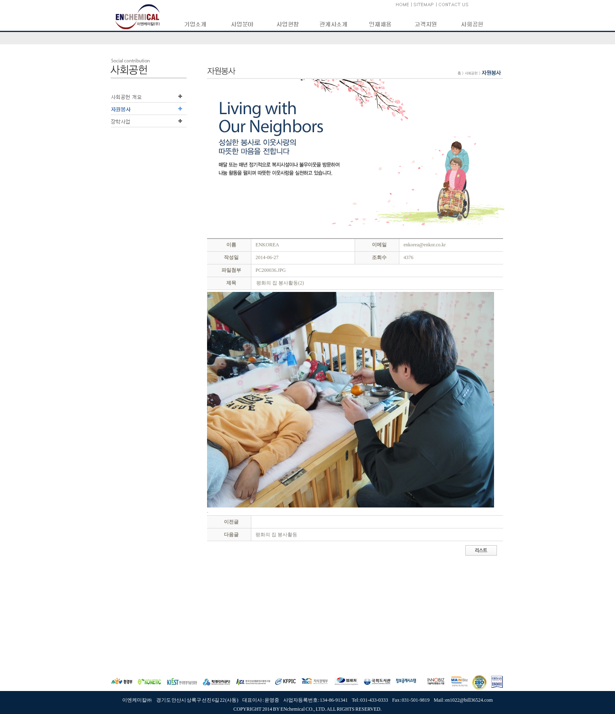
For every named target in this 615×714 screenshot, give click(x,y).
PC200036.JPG (270, 270)
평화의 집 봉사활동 (276, 534)
